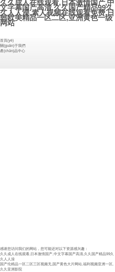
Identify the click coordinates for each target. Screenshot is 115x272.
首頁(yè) (7, 40)
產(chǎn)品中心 (12, 51)
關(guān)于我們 (12, 45)
